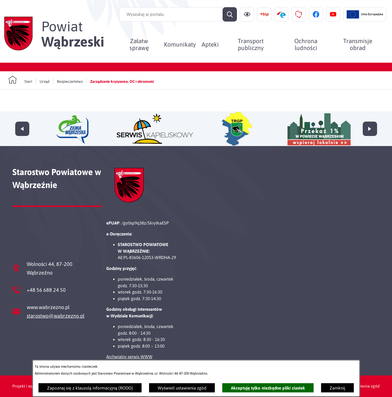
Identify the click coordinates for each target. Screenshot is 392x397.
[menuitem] (139, 44)
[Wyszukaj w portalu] (178, 14)
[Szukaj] (230, 14)
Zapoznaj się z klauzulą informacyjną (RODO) (90, 388)
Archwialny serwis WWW (129, 356)
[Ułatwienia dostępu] (247, 14)
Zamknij (337, 388)
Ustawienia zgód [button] (364, 386)
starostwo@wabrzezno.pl (55, 316)
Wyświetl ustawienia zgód (182, 388)
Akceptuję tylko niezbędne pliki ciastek (268, 388)
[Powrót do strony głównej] (20, 80)
